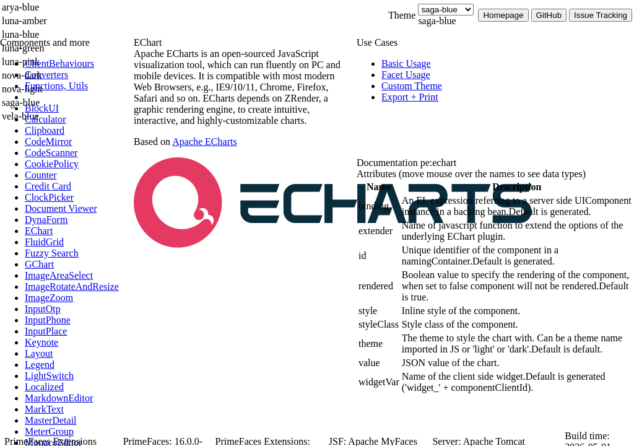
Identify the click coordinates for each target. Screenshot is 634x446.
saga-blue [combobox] (437, 20)
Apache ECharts (204, 141)
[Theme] (446, 9)
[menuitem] (77, 63)
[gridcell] (379, 206)
